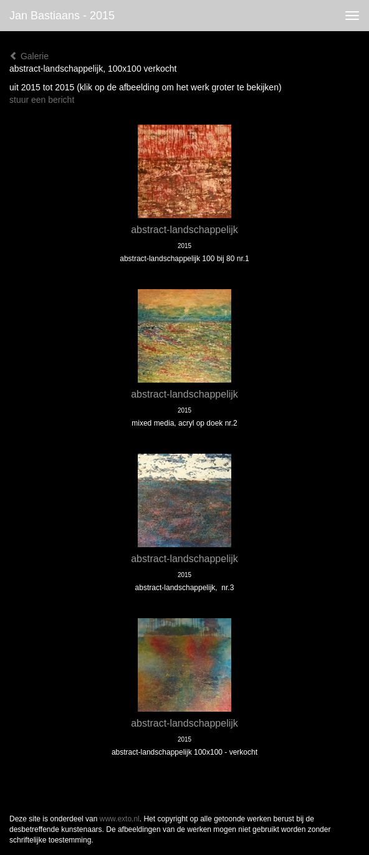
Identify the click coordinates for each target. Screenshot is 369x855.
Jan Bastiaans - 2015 (62, 15)
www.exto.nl (120, 818)
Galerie (29, 56)
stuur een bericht (41, 100)
